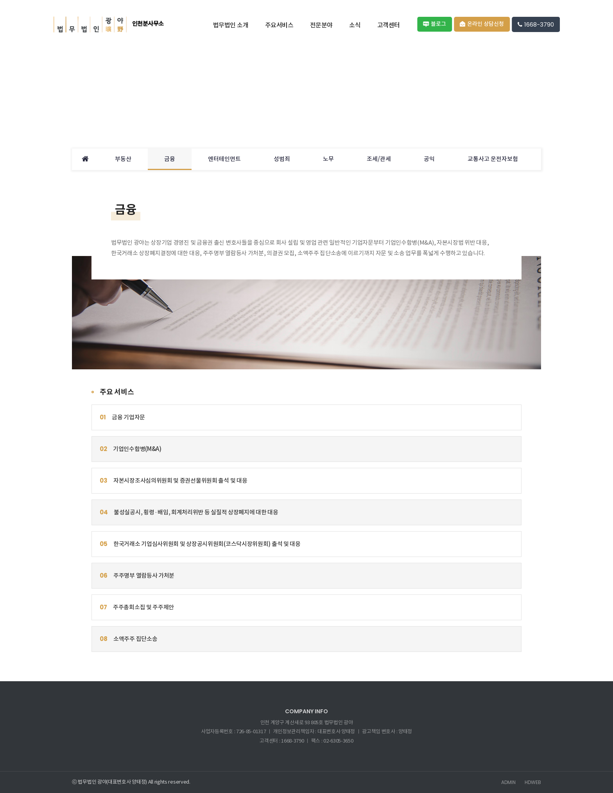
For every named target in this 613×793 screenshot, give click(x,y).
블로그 (434, 24)
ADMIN (508, 782)
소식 (354, 25)
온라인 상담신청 (482, 24)
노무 (328, 159)
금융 (169, 159)
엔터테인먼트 (224, 159)
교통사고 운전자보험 (493, 159)
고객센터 (388, 25)
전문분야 (321, 25)
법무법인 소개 (231, 25)
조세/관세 (379, 159)
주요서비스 (279, 25)
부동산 (123, 159)
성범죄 (282, 159)
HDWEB (533, 782)
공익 (429, 159)
